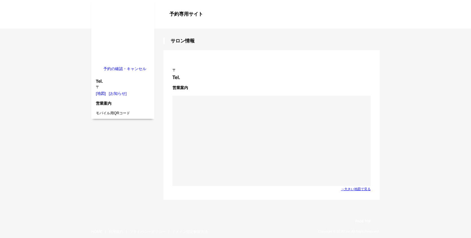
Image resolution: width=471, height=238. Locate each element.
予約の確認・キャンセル (124, 68)
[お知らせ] (117, 93)
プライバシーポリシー (147, 232)
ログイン (367, 24)
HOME (96, 232)
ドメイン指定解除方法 (190, 232)
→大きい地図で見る (356, 189)
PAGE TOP (363, 221)
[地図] (101, 93)
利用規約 (116, 232)
